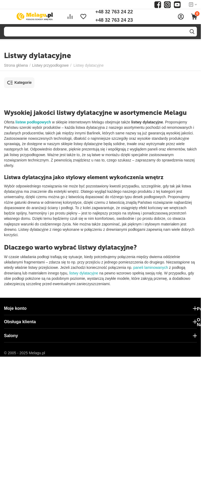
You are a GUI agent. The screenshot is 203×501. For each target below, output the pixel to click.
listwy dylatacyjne (83, 273)
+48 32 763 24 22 (114, 11)
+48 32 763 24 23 (114, 20)
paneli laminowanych (150, 267)
